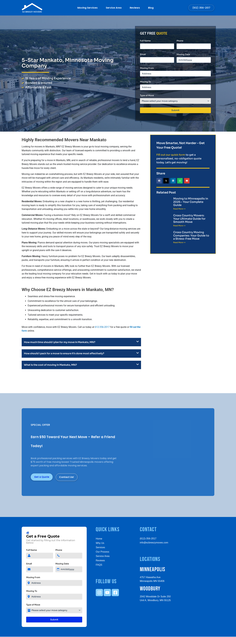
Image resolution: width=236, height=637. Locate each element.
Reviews (135, 7)
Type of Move (147, 95)
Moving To (145, 81)
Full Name (145, 40)
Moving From (147, 68)
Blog (151, 7)
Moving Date (183, 54)
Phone (180, 40)
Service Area (113, 7)
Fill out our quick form (170, 154)
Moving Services (87, 7)
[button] (159, 180)
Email (143, 54)
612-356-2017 (102, 327)
